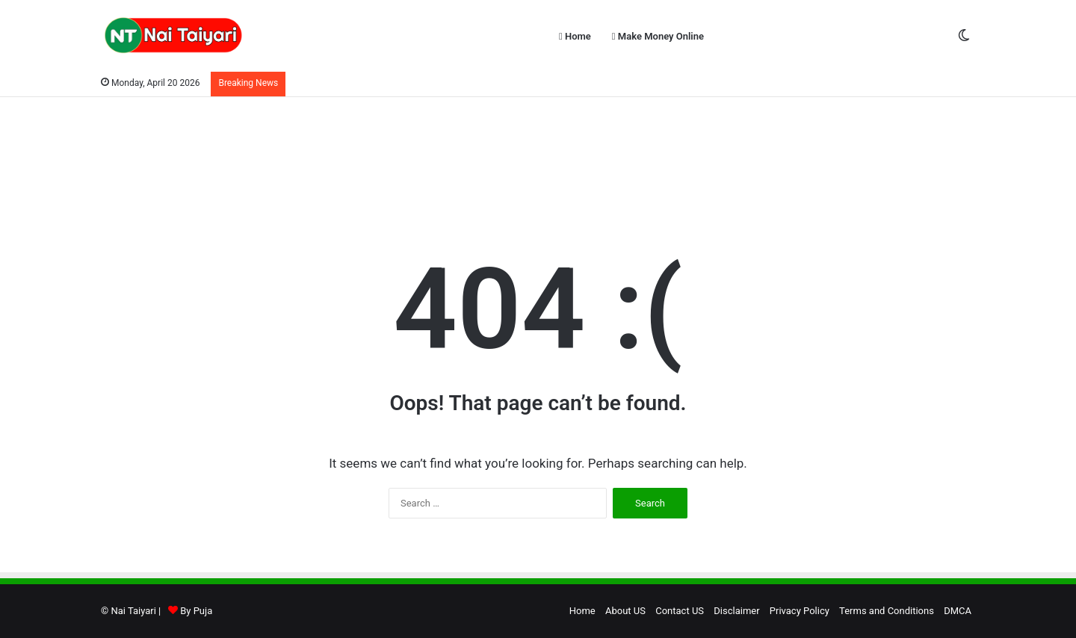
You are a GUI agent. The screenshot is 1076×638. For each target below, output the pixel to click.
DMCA (957, 610)
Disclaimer (736, 610)
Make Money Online (658, 36)
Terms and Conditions (886, 610)
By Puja (196, 610)
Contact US (679, 610)
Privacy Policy (799, 610)
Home (575, 36)
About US (625, 610)
